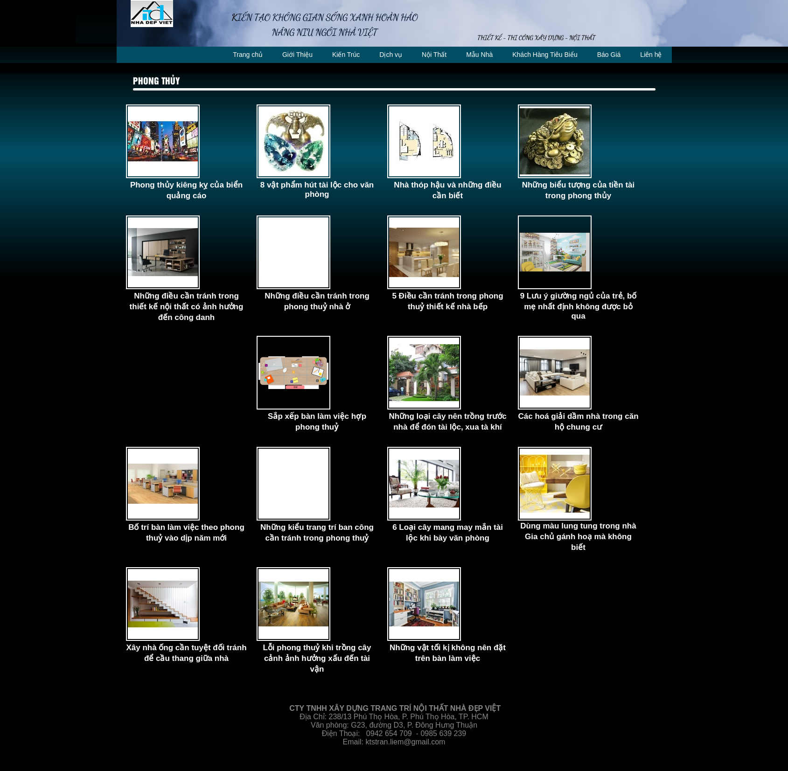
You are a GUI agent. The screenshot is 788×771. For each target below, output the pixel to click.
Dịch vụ (390, 54)
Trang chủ (248, 54)
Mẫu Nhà (479, 54)
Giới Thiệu (297, 54)
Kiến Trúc (346, 54)
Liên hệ (651, 54)
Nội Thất (434, 54)
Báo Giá (609, 54)
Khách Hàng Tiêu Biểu (545, 54)
